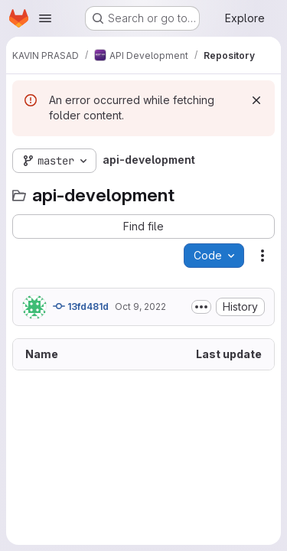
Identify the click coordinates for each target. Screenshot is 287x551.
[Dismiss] (256, 100)
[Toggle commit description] (201, 307)
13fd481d (81, 306)
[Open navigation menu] (45, 18)
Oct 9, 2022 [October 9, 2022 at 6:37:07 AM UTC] (140, 306)
